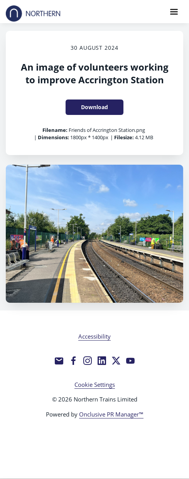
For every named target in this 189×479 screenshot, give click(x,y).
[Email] (59, 360)
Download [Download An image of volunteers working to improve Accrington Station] (94, 107)
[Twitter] (116, 360)
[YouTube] (130, 360)
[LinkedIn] (102, 360)
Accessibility (94, 336)
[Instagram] (87, 360)
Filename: (55, 129)
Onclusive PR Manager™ (111, 414)
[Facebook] (73, 360)
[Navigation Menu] (174, 11)
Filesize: (124, 137)
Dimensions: (53, 137)
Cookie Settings (94, 384)
